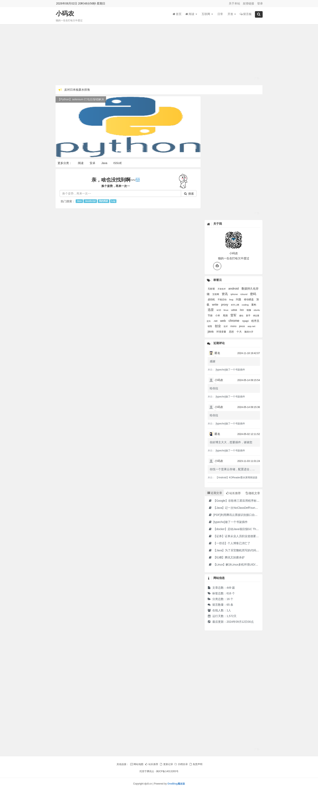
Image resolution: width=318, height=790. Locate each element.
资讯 (225, 294)
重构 (253, 304)
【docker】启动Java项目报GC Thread (235, 529)
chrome (234, 320)
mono (233, 326)
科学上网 (235, 305)
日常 (220, 14)
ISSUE (117, 163)
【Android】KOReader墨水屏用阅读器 (236, 477)
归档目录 (181, 764)
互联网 (207, 14)
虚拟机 (212, 299)
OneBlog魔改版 (176, 783)
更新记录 (166, 764)
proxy (225, 304)
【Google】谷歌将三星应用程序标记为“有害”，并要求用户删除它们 (253, 500)
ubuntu (257, 310)
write (215, 304)
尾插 (225, 315)
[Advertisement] (159, 54)
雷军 (233, 315)
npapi (245, 320)
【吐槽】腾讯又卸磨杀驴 (226, 557)
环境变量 (221, 331)
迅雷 (211, 309)
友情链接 (248, 3)
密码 (253, 294)
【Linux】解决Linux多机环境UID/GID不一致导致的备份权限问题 (251, 564)
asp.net (251, 326)
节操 (210, 315)
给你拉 (214, 388)
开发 (232, 14)
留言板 (246, 14)
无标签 (212, 288)
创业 (218, 326)
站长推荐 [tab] (233, 493)
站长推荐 (151, 764)
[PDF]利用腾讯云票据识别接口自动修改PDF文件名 (242, 514)
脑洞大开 (248, 332)
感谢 (212, 361)
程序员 (255, 320)
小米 (218, 315)
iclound (244, 294)
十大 (239, 331)
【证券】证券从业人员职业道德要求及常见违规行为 (243, 536)
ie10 (219, 310)
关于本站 (234, 3)
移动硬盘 (249, 299)
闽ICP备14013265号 (167, 771)
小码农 (65, 13)
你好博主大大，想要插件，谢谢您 (231, 442)
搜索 (189, 193)
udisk (234, 309)
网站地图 (136, 764)
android (234, 288)
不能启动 (222, 299)
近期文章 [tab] (214, 493)
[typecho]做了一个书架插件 (230, 369)
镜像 (249, 310)
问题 (239, 299)
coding (245, 305)
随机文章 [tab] (253, 493)
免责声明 (195, 764)
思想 (231, 331)
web (223, 320)
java (211, 331)
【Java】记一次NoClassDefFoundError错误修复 (241, 507)
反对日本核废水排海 (77, 89)
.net (215, 321)
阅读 (191, 14)
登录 (260, 3)
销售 (210, 326)
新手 (248, 315)
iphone (234, 294)
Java (104, 163)
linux (226, 310)
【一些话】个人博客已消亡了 (229, 543)
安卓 (92, 163)
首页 (177, 14)
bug (231, 299)
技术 (226, 326)
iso (242, 309)
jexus (242, 326)
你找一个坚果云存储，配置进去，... (232, 469)
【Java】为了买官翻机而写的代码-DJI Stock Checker (244, 550)
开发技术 (222, 289)
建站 (241, 315)
